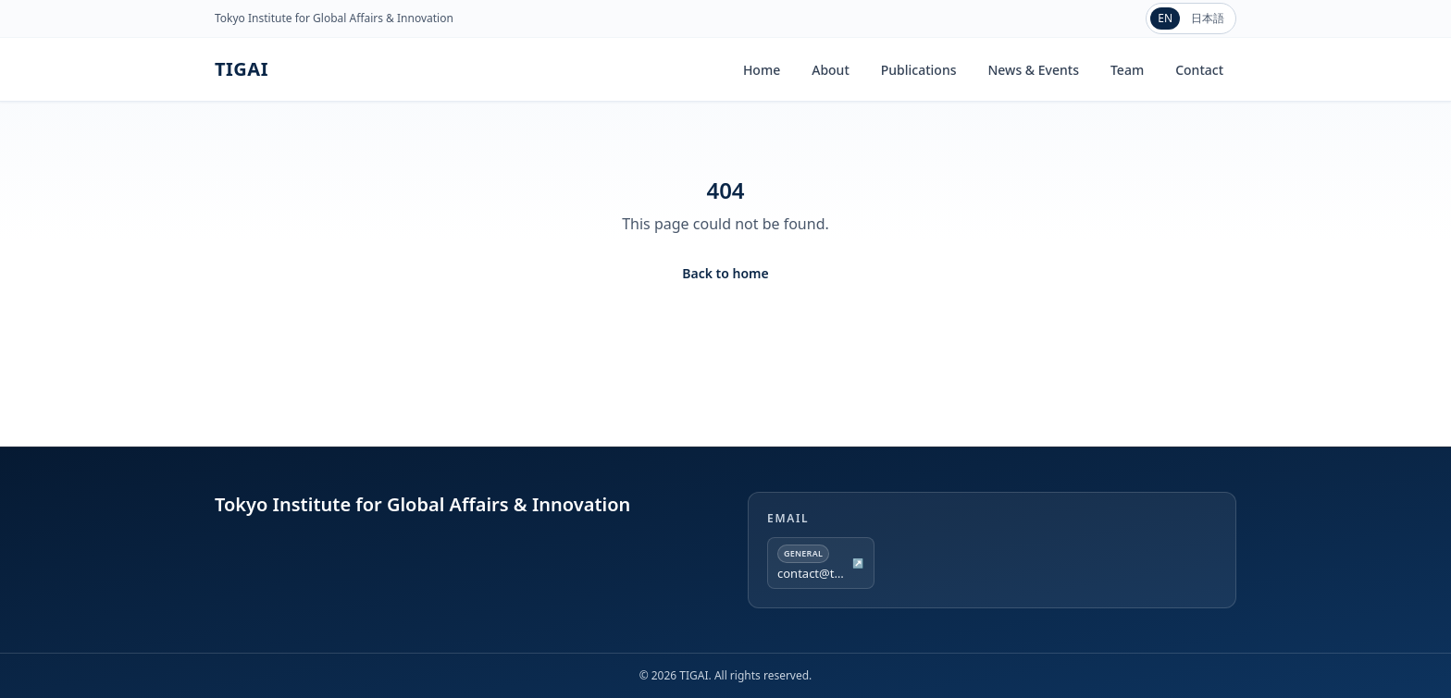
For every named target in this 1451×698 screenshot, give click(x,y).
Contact (1199, 70)
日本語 (1207, 18)
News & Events (1032, 70)
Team (1127, 70)
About (831, 70)
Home (761, 70)
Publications (919, 70)
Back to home (725, 273)
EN (1165, 18)
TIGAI (241, 68)
